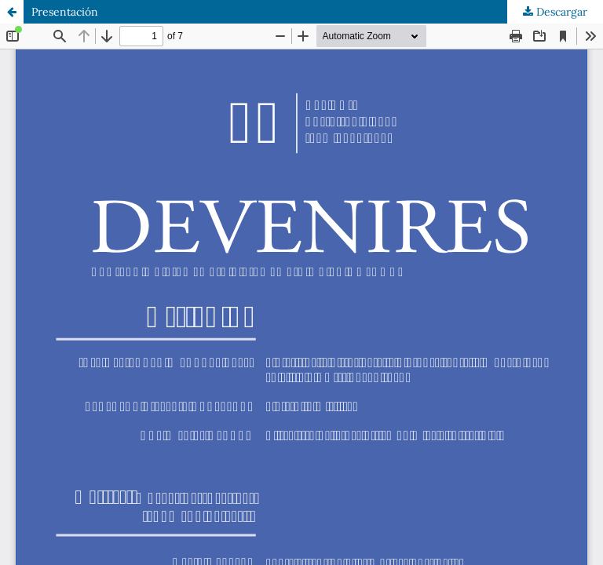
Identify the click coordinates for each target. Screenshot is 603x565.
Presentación (64, 12)
